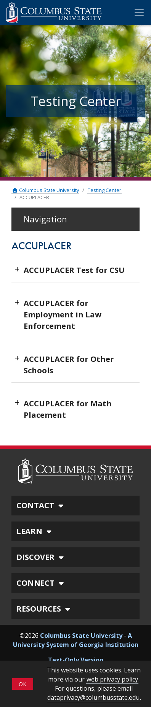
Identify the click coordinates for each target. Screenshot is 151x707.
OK (22, 684)
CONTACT (41, 505)
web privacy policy (112, 679)
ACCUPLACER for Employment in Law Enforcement (62, 314)
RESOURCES (44, 609)
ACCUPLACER (34, 197)
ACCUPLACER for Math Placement (68, 409)
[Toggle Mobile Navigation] (139, 12)
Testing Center (104, 190)
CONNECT (41, 583)
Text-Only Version (75, 660)
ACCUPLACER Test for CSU (74, 270)
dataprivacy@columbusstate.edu (93, 697)
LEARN (35, 531)
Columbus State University (45, 190)
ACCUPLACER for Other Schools (69, 365)
